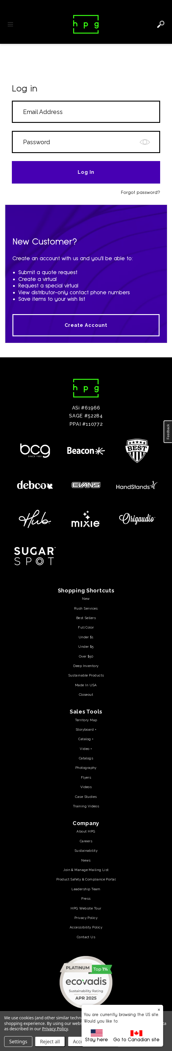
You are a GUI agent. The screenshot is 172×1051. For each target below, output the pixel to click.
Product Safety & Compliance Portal (86, 879)
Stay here (96, 1035)
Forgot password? (140, 192)
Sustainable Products (86, 675)
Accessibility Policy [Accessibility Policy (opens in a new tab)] (86, 927)
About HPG (86, 831)
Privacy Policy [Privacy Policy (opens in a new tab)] (86, 918)
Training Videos (86, 806)
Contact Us (86, 937)
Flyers (86, 777)
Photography (86, 768)
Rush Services (86, 608)
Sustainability (86, 850)
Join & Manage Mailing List (86, 870)
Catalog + (85, 739)
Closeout (86, 694)
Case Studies (86, 797)
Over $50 (86, 656)
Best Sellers (86, 618)
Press (85, 898)
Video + (86, 749)
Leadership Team (86, 889)
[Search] (160, 24)
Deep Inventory (85, 666)
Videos (86, 787)
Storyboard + (86, 729)
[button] (168, 431)
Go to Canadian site (136, 1036)
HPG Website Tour (86, 908)
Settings (18, 1041)
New (86, 599)
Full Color (86, 627)
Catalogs (86, 758)
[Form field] (86, 112)
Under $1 (86, 637)
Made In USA (86, 685)
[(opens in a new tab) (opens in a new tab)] (86, 982)
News (86, 860)
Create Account (86, 325)
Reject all (50, 1041)
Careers (86, 841)
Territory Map (86, 720)
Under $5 (86, 647)
